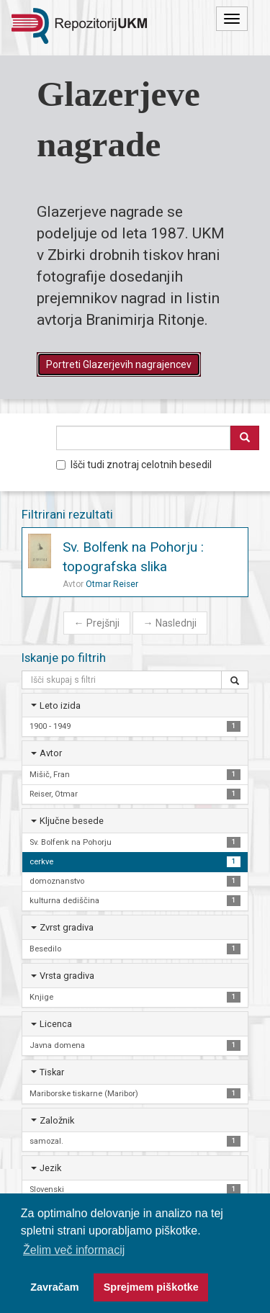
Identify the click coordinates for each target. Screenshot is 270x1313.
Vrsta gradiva (67, 975)
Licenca (56, 1023)
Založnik (57, 1120)
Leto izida (60, 705)
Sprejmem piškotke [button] (151, 1287)
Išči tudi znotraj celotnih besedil (134, 464)
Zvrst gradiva (67, 927)
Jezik (50, 1167)
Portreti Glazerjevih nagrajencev (119, 364)
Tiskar (52, 1072)
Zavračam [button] (54, 1287)
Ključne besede (72, 820)
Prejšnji (97, 623)
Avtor (51, 753)
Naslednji (170, 623)
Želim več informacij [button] (74, 1250)
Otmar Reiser (112, 584)
